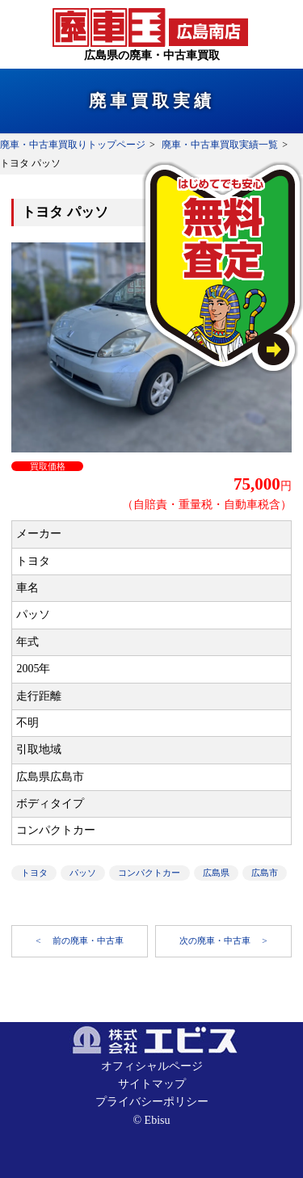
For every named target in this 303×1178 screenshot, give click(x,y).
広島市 (264, 872)
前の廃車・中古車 (88, 940)
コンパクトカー (149, 872)
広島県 (216, 872)
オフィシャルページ (152, 1066)
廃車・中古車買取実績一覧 (220, 144)
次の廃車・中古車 (216, 940)
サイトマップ (152, 1084)
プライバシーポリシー (151, 1102)
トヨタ (34, 872)
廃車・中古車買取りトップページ (72, 144)
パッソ (82, 872)
